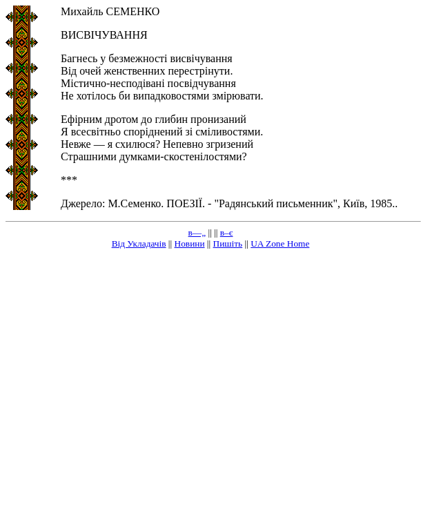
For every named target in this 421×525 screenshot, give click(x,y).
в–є (226, 232)
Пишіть (228, 243)
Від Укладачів (139, 243)
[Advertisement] (129, 389)
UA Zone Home (280, 243)
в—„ (197, 232)
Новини (190, 243)
